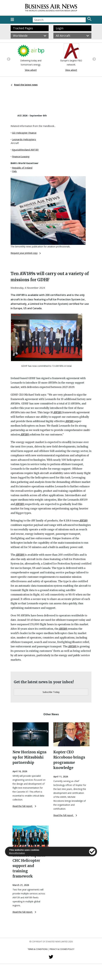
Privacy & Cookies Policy (62, 949)
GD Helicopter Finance (24, 132)
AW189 (57, 412)
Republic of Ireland (22, 167)
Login (59, 28)
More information (17, 853)
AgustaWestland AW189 (25, 149)
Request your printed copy (26, 252)
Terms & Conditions (38, 949)
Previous (8, 58)
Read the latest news (24, 84)
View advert (31, 69)
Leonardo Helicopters (24, 139)
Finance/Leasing (20, 156)
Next (93, 58)
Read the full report (24, 806)
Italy (14, 171)
